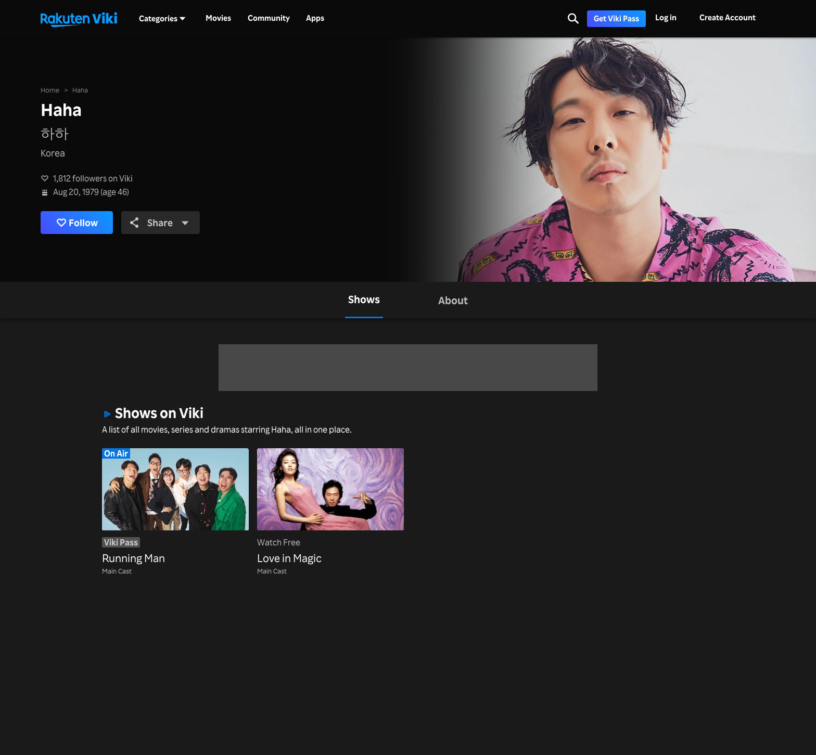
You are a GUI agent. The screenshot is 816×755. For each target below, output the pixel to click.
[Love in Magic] (330, 507)
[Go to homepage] (79, 18)
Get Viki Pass (616, 18)
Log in (666, 17)
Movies (218, 18)
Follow (77, 223)
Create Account (727, 17)
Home (50, 89)
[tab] (364, 300)
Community (269, 18)
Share (159, 222)
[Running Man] (175, 507)
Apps (315, 18)
